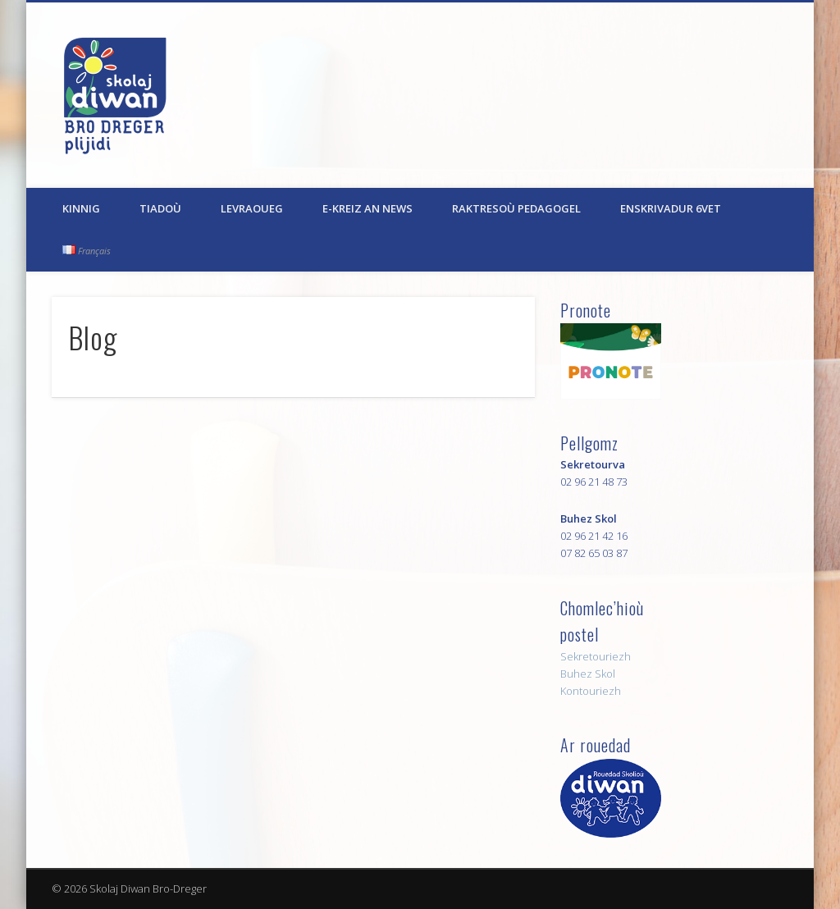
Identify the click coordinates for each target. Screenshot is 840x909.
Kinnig (81, 208)
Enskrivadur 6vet (670, 208)
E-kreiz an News (367, 208)
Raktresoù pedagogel (516, 208)
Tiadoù (160, 208)
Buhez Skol (587, 673)
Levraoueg (252, 208)
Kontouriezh (590, 690)
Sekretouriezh (595, 656)
